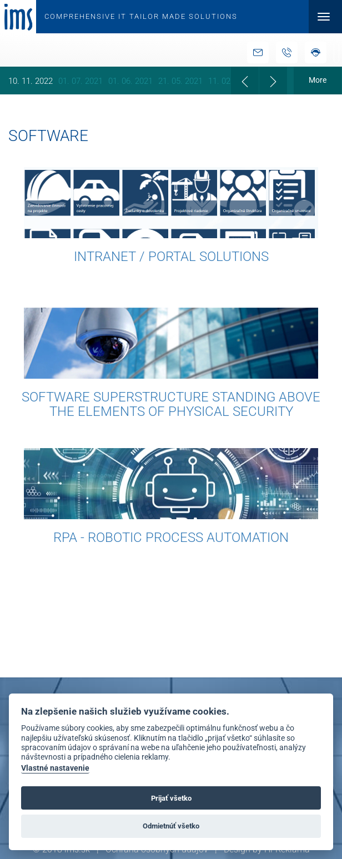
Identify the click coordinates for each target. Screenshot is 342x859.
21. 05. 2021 (180, 81)
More (317, 80)
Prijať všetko (171, 798)
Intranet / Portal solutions (171, 256)
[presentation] (245, 80)
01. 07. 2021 (80, 81)
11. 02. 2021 (230, 81)
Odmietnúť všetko (171, 826)
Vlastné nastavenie (55, 768)
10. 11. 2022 (30, 81)
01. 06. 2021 (130, 81)
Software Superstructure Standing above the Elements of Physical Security (171, 404)
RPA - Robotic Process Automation (171, 537)
